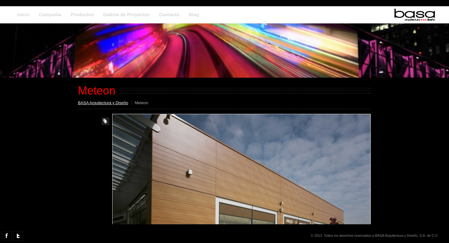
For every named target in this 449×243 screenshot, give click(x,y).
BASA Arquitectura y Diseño (103, 102)
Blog (194, 14)
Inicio (23, 14)
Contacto (169, 14)
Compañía (50, 14)
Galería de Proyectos (126, 14)
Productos (82, 14)
